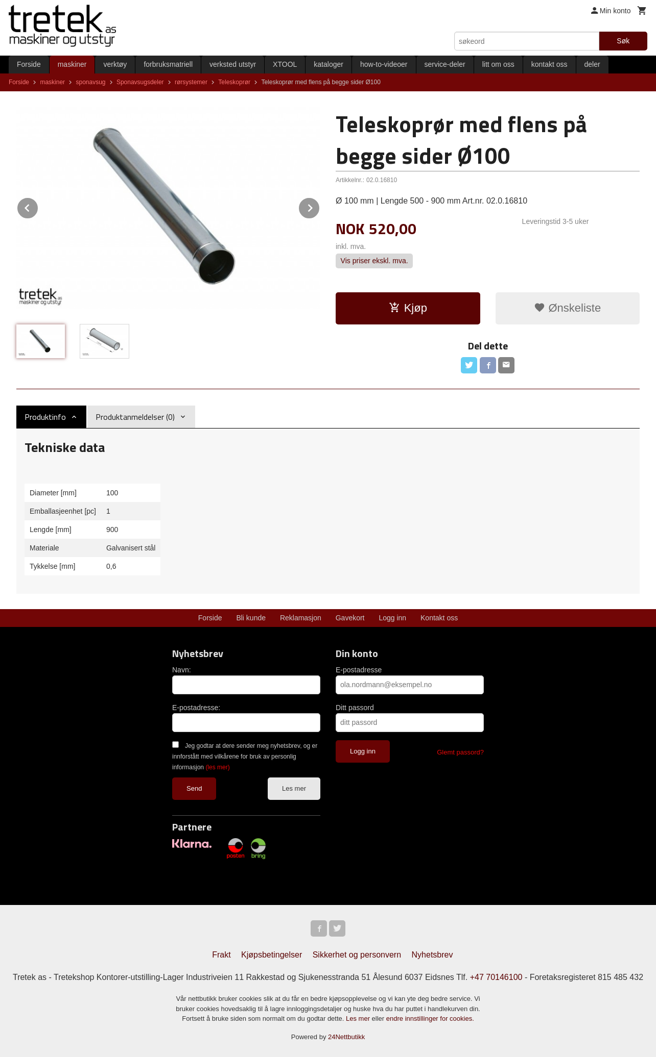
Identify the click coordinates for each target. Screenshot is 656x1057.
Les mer (294, 788)
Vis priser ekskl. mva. (374, 261)
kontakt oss (549, 64)
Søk (623, 41)
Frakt (221, 954)
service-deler (445, 64)
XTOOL (285, 64)
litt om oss (498, 64)
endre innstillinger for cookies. (430, 1018)
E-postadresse (359, 670)
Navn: (181, 670)
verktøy (115, 64)
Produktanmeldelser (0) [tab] (135, 417)
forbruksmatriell (168, 64)
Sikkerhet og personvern (357, 954)
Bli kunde (251, 618)
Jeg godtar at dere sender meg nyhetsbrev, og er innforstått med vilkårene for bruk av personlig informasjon (244, 756)
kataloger (328, 64)
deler (592, 64)
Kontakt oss (439, 618)
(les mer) (217, 767)
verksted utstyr (232, 64)
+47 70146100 (496, 977)
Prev (38, 206)
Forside (29, 64)
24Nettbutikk (346, 1037)
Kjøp (408, 307)
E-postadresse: (196, 707)
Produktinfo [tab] (45, 417)
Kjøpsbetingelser (271, 954)
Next (319, 206)
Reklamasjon (300, 618)
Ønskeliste (567, 307)
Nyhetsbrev (432, 954)
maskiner (72, 64)
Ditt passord (355, 707)
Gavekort (350, 618)
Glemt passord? (460, 752)
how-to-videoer (384, 64)
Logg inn (392, 618)
